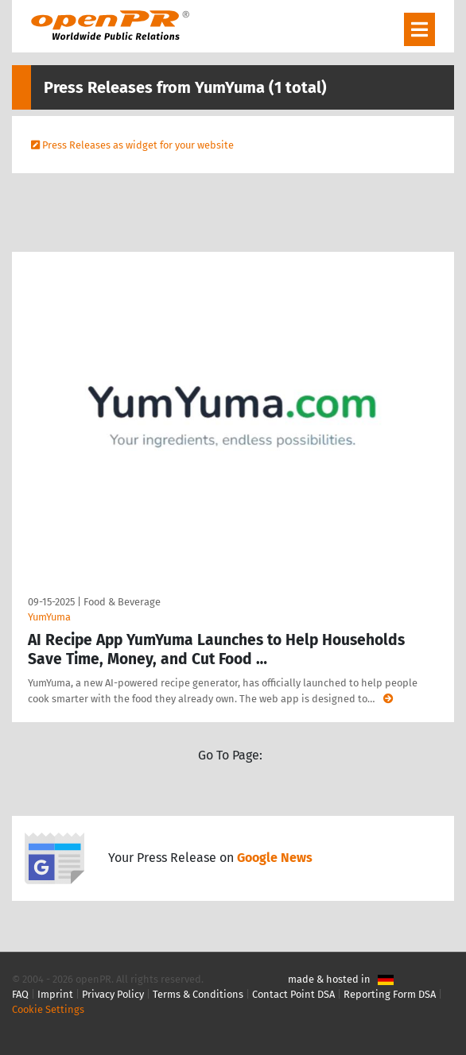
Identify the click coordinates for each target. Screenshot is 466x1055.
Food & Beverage (122, 602)
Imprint (55, 994)
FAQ (20, 994)
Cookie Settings (48, 1009)
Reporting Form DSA (390, 994)
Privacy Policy (113, 994)
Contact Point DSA (293, 994)
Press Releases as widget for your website (138, 145)
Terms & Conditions (198, 994)
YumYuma (49, 617)
